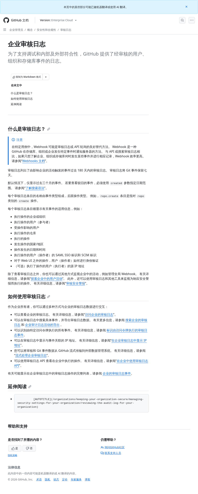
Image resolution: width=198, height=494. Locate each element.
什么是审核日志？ (29, 129)
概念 (30, 30)
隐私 (47, 479)
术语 (39, 479)
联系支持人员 (111, 453)
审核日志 (65, 30)
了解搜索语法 (34, 188)
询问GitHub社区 (113, 447)
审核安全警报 (75, 283)
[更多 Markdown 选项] (45, 77)
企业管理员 (16, 30)
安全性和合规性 (46, 30)
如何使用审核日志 (29, 296)
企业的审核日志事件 (117, 373)
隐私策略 (12, 455)
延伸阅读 (19, 386)
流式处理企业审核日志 (31, 355)
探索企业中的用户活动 (46, 278)
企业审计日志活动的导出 (42, 325)
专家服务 (76, 479)
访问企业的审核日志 (99, 314)
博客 (87, 479)
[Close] (187, 6)
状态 (56, 479)
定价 (65, 479)
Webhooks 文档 (33, 161)
